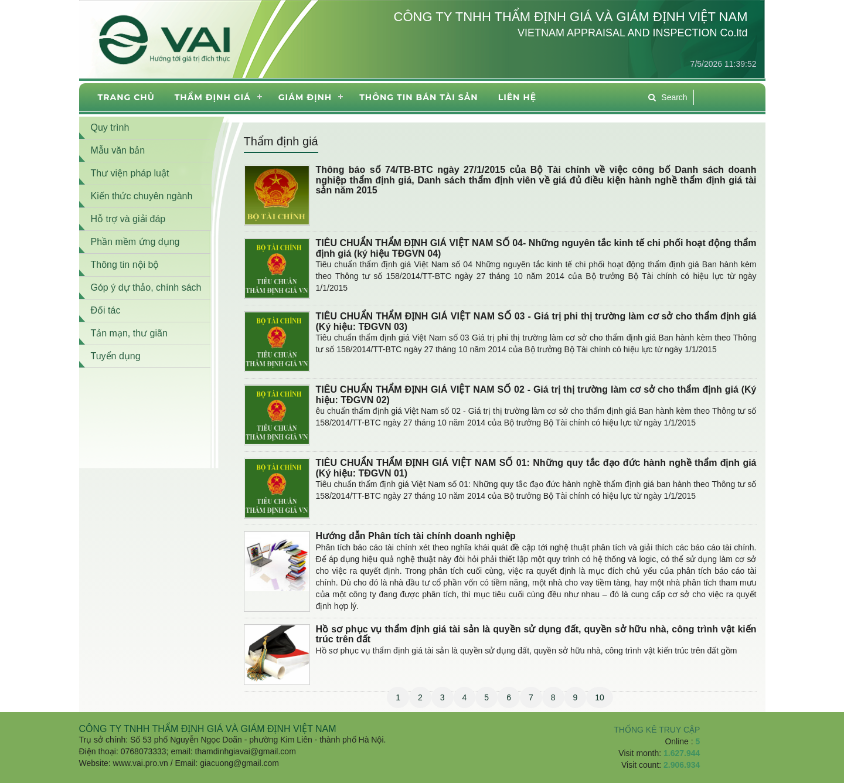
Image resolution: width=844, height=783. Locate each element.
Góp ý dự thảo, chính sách (146, 287)
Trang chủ (126, 97)
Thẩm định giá (213, 97)
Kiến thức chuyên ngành (142, 196)
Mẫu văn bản (118, 150)
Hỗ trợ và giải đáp (128, 219)
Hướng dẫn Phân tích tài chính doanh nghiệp (416, 536)
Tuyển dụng (116, 356)
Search (667, 97)
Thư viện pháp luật (130, 173)
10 (599, 697)
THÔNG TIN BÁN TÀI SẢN (418, 97)
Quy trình (110, 127)
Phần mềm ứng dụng (135, 242)
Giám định (305, 97)
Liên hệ (517, 97)
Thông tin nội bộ (125, 265)
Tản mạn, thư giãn (129, 333)
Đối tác (106, 310)
